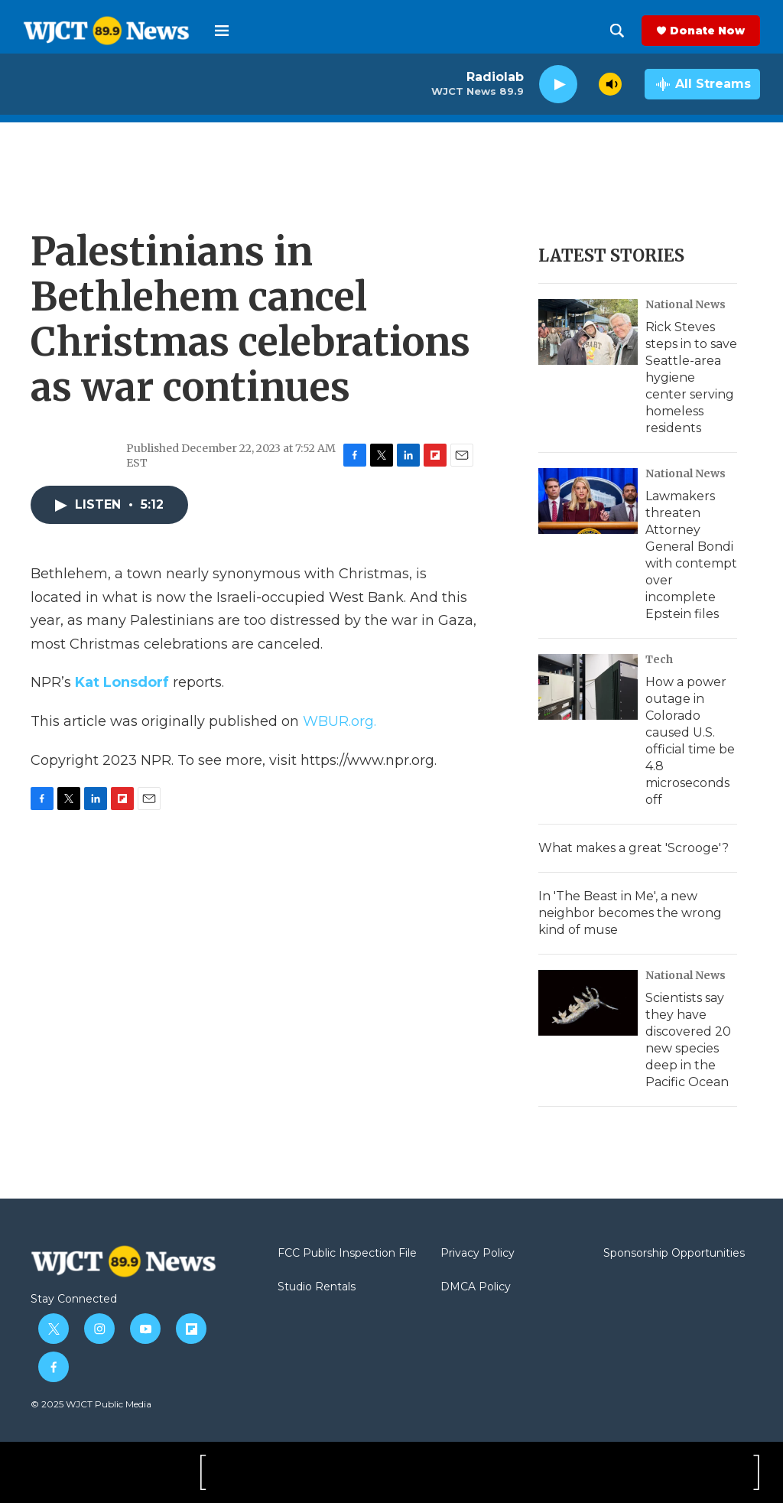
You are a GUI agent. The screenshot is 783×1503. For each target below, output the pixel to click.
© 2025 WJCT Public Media (91, 1404)
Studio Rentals (317, 1287)
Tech (659, 659)
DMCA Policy (475, 1287)
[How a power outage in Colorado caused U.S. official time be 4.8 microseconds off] (588, 687)
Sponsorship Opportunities (674, 1254)
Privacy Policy (477, 1254)
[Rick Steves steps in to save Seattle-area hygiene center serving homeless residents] (588, 332)
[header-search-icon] (617, 30)
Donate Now (707, 30)
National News (685, 304)
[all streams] (702, 84)
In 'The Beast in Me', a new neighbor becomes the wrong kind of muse (630, 913)
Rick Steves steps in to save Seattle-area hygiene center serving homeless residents (691, 377)
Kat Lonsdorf (122, 682)
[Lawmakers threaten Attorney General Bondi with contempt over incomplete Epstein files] (588, 501)
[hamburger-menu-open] (221, 30)
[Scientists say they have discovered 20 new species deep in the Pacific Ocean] (588, 1003)
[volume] (610, 84)
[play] (558, 84)
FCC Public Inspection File (347, 1254)
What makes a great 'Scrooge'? (633, 848)
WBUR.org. (339, 721)
